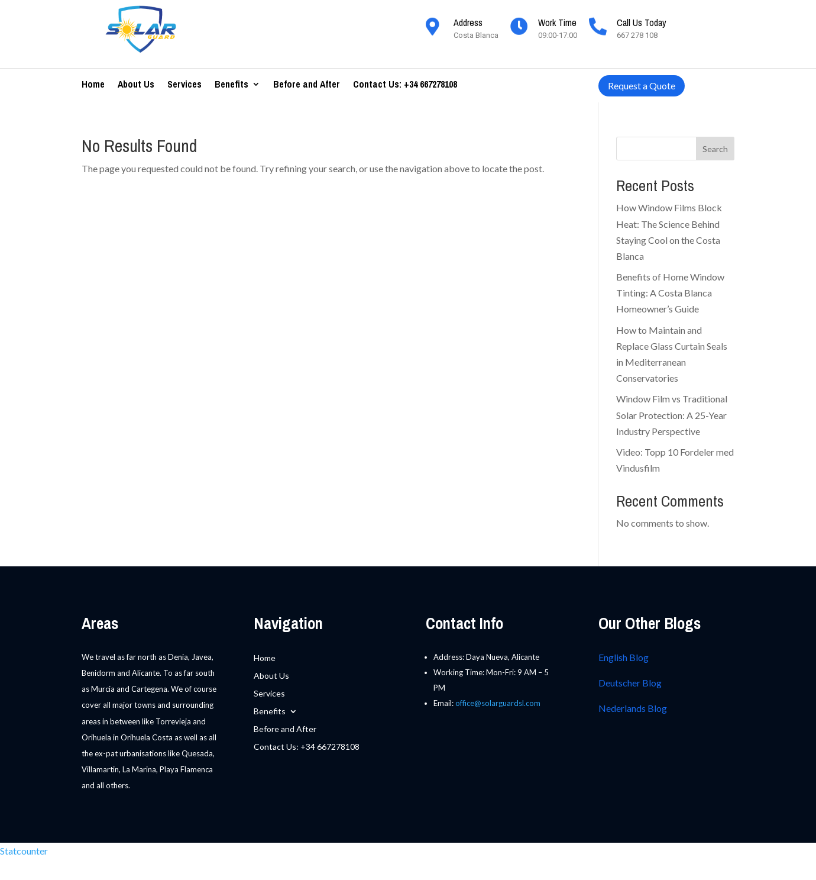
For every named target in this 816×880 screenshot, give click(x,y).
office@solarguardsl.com (497, 703)
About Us (136, 85)
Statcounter (24, 850)
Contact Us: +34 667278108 (405, 85)
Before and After (306, 85)
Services (184, 85)
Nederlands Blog (632, 708)
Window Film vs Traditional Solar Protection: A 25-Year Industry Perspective (671, 414)
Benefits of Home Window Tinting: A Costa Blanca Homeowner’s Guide (670, 292)
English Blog (623, 657)
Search (715, 149)
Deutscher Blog (630, 682)
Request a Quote (641, 85)
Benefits (231, 85)
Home (93, 85)
